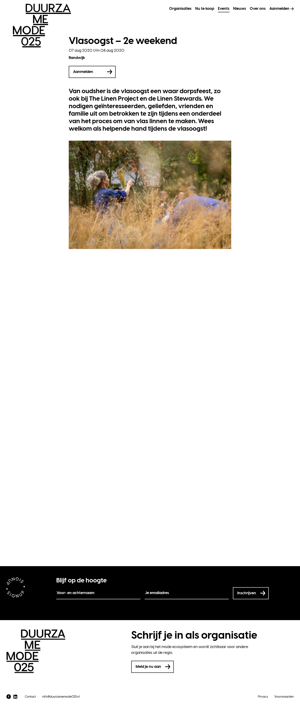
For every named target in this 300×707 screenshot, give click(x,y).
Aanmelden (279, 8)
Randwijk (77, 57)
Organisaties (180, 8)
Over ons (258, 8)
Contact (30, 696)
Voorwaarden (284, 696)
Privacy (263, 696)
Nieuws (239, 8)
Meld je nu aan (148, 666)
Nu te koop (204, 8)
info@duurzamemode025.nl (61, 696)
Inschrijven (246, 593)
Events (223, 8)
